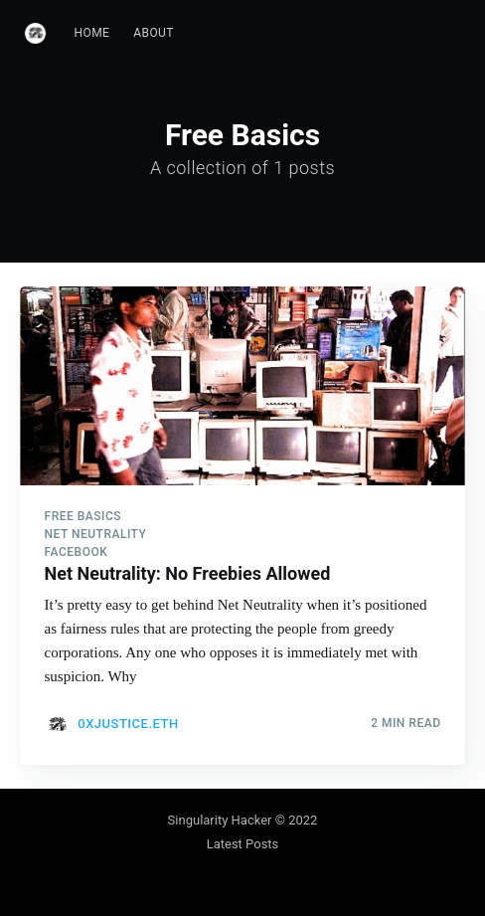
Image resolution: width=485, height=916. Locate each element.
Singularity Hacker (220, 820)
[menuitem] (92, 33)
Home (92, 33)
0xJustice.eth (128, 723)
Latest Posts (243, 843)
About (153, 33)
